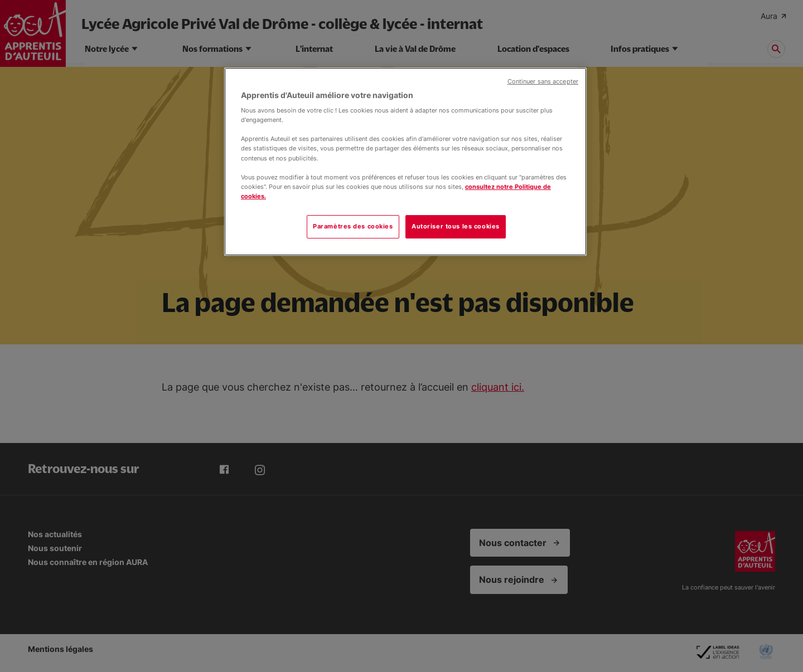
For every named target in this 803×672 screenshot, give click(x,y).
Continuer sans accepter (542, 81)
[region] (405, 161)
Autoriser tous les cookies (456, 226)
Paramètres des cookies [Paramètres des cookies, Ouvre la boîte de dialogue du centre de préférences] (353, 226)
